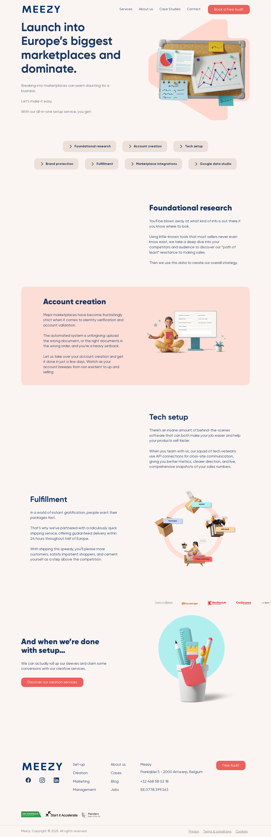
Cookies (242, 831)
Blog (115, 781)
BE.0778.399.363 (154, 789)
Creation (80, 773)
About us (118, 764)
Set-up (79, 764)
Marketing (81, 781)
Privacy (194, 831)
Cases (116, 773)
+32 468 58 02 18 (154, 781)
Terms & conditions (217, 831)
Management (84, 789)
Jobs (115, 789)
